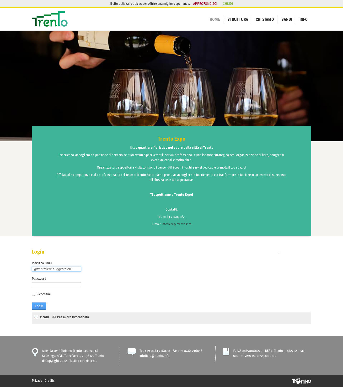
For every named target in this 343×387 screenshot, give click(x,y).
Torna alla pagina (295, 252)
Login (39, 306)
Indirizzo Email (42, 263)
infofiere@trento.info (177, 224)
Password (39, 278)
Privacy (37, 380)
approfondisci (205, 3)
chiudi (228, 3)
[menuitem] (215, 19)
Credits (50, 380)
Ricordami (41, 294)
